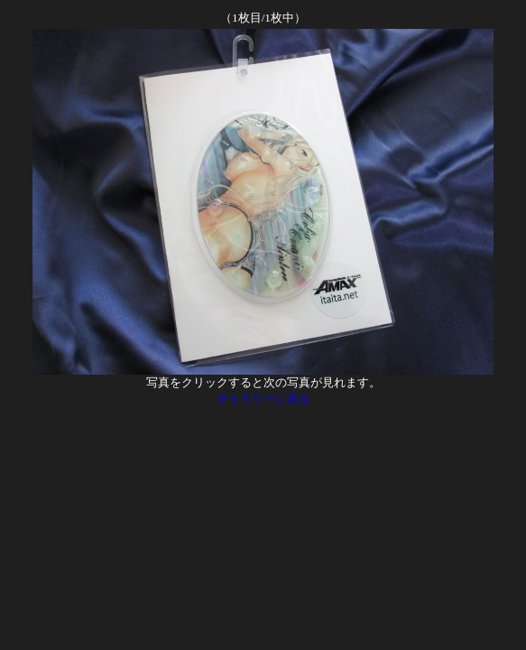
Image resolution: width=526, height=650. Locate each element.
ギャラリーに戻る (263, 398)
